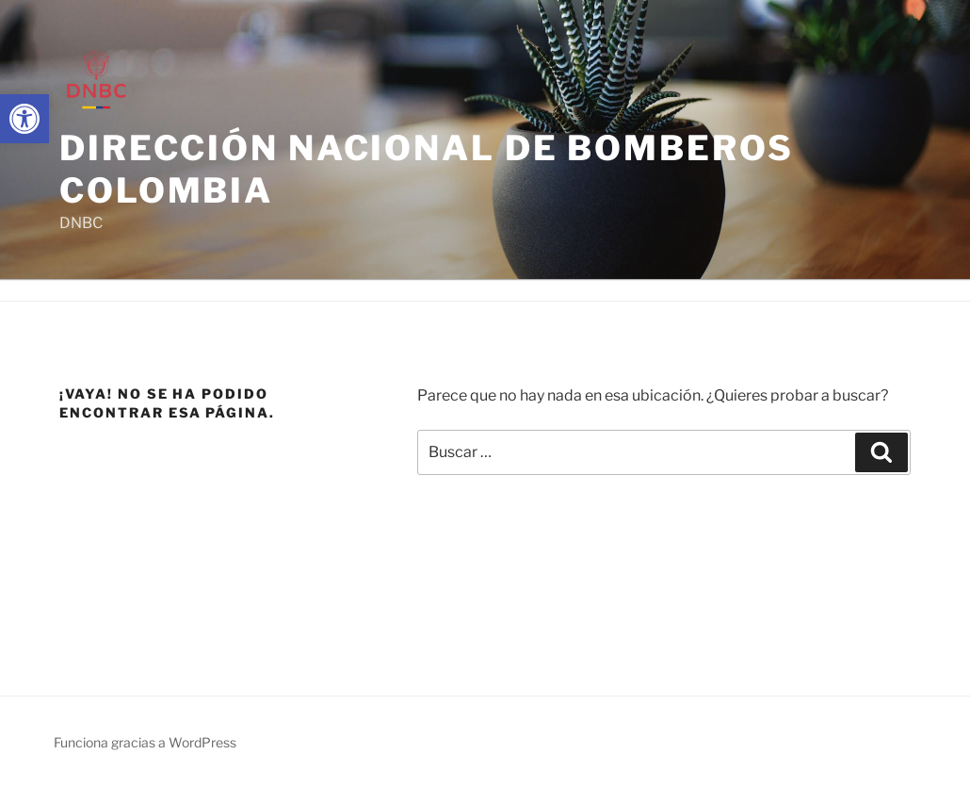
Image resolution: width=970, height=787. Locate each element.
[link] (24, 118)
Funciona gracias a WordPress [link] (145, 742)
